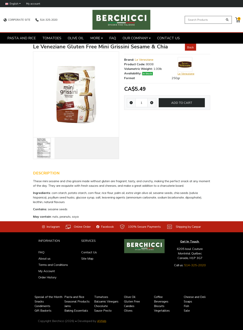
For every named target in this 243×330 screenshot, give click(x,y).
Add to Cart (181, 103)
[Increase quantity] (151, 102)
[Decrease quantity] (131, 102)
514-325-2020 (46, 20)
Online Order (78, 227)
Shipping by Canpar (183, 227)
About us (44, 258)
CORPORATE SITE (17, 20)
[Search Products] (205, 20)
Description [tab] (46, 173)
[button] (13, 3)
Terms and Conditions (53, 265)
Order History (47, 277)
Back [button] (190, 47)
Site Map (87, 258)
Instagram (51, 227)
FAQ (41, 252)
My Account (46, 271)
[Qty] (142, 102)
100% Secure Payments (140, 227)
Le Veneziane (144, 59)
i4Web (101, 321)
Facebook (105, 227)
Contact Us (89, 252)
